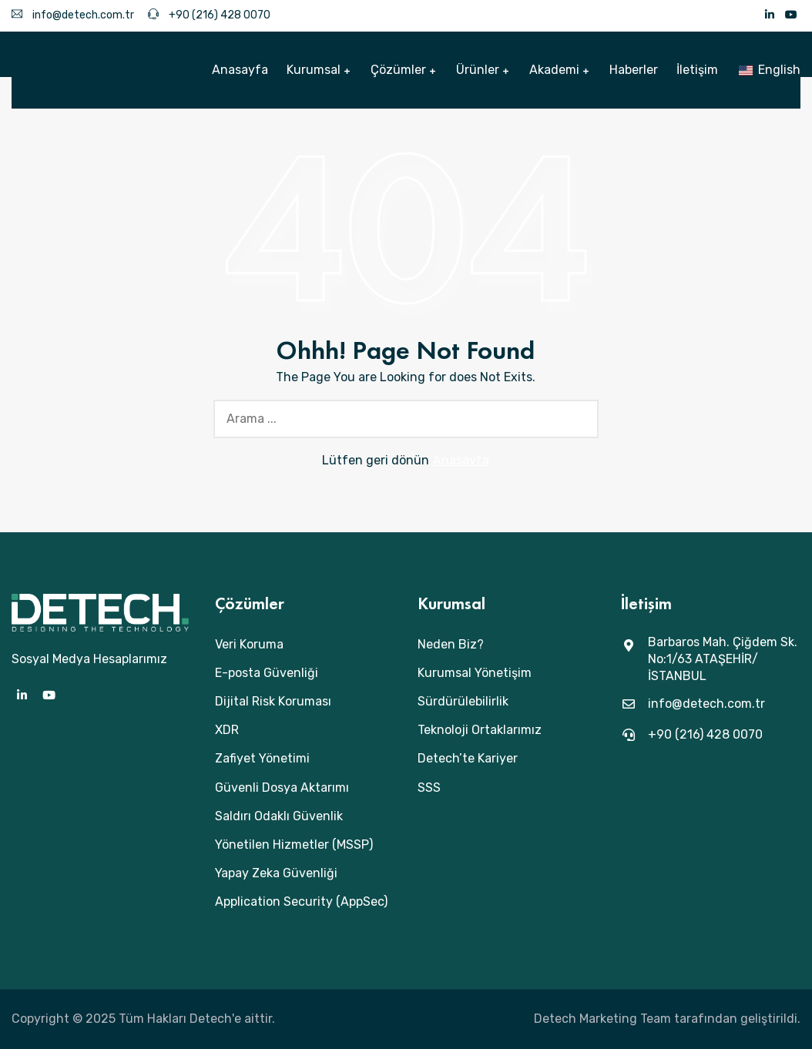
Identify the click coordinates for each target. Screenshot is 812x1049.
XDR (227, 729)
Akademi (554, 69)
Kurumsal (314, 69)
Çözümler (398, 69)
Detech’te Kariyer (468, 758)
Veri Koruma (249, 644)
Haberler (633, 69)
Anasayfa (240, 69)
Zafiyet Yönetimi (262, 758)
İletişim (697, 69)
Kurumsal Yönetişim (475, 672)
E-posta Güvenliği (266, 672)
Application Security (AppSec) (301, 901)
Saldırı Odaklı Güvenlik (279, 816)
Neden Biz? (451, 644)
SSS (429, 787)
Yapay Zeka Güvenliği (276, 873)
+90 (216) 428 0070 (209, 15)
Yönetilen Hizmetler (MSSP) (294, 844)
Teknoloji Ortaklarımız (480, 729)
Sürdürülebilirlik (463, 701)
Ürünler (477, 69)
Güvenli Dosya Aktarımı (282, 787)
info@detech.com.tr (73, 15)
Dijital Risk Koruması (273, 701)
